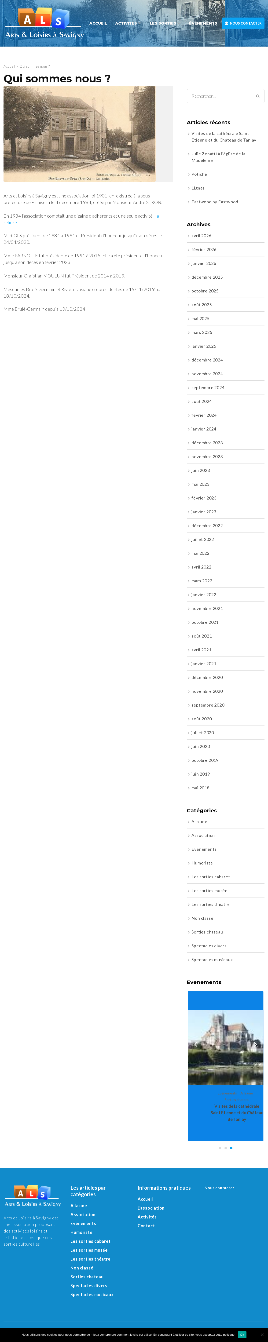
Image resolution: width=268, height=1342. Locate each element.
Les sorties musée (209, 890)
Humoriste (202, 862)
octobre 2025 (205, 290)
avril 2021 (201, 649)
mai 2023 (200, 484)
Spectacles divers (209, 945)
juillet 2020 (202, 732)
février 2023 (204, 497)
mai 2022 (200, 553)
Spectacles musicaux (212, 959)
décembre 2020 (207, 677)
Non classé (202, 918)
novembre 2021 (207, 608)
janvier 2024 (203, 428)
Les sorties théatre (210, 904)
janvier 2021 (203, 663)
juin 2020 (200, 746)
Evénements (204, 849)
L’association (151, 1208)
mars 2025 (201, 332)
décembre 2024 (207, 359)
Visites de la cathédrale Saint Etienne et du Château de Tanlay (237, 1113)
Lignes (198, 187)
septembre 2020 (207, 704)
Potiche (199, 174)
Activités (126, 23)
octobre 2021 (205, 622)
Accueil (98, 23)
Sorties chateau (207, 931)
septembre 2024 (207, 387)
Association (203, 835)
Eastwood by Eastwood (214, 201)
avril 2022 (201, 566)
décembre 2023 (207, 442)
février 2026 (204, 249)
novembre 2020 (207, 691)
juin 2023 (200, 470)
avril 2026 (201, 235)
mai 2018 (200, 787)
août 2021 (201, 635)
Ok (242, 1334)
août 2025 (201, 304)
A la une (199, 821)
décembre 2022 (207, 525)
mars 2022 (201, 580)
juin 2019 (200, 774)
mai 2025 (200, 318)
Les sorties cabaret (210, 876)
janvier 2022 (203, 594)
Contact (146, 1225)
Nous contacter (243, 23)
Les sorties (163, 23)
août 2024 (201, 401)
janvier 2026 (203, 263)
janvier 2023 (203, 511)
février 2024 (204, 415)
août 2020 (201, 718)
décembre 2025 (207, 277)
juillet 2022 (202, 539)
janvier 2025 (203, 346)
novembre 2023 (207, 456)
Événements (203, 23)
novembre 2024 (207, 373)
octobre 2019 (205, 760)
